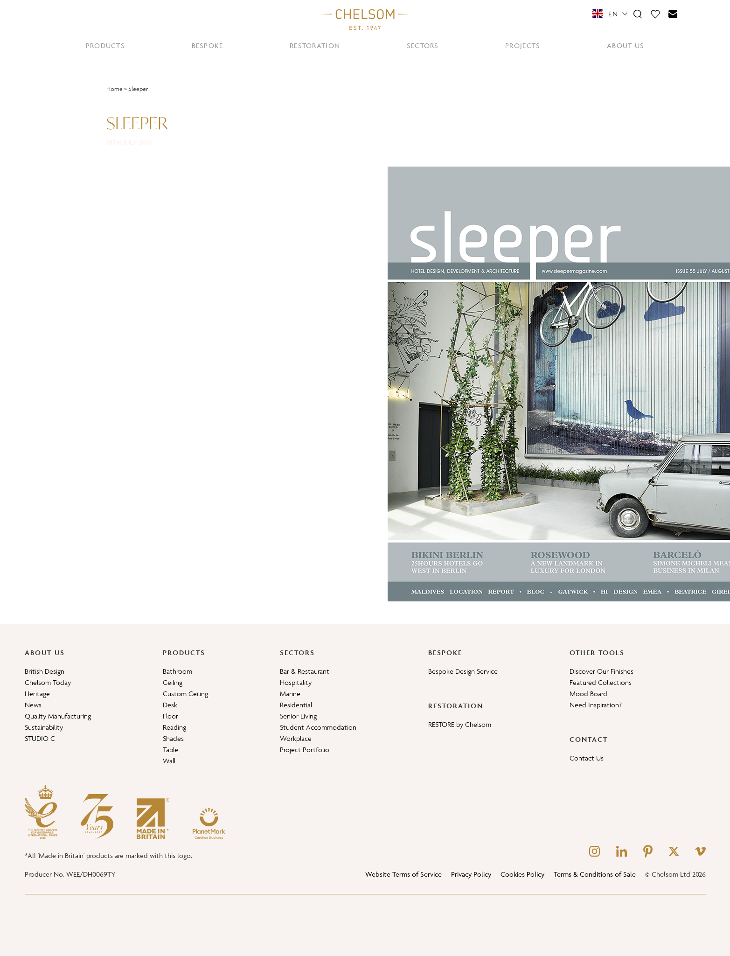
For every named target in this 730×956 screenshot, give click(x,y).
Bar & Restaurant (304, 671)
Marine (290, 693)
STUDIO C (40, 738)
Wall (169, 760)
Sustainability (44, 727)
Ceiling (172, 682)
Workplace (296, 738)
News (33, 704)
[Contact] (673, 13)
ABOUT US (625, 45)
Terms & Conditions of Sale (595, 874)
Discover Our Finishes (601, 671)
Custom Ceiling (185, 693)
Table (170, 749)
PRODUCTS (105, 45)
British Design (44, 671)
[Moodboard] (655, 13)
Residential (296, 704)
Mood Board (588, 693)
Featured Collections (601, 682)
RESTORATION (315, 45)
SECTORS (423, 45)
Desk (170, 704)
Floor (170, 716)
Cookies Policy (522, 874)
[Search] (637, 13)
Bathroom (177, 671)
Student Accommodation (318, 727)
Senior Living (298, 716)
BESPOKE (207, 45)
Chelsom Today (48, 682)
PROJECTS (522, 45)
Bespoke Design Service (463, 671)
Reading (174, 727)
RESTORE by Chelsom (459, 724)
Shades (173, 738)
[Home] (365, 19)
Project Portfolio (304, 749)
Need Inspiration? (596, 704)
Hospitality (296, 682)
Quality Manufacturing (58, 716)
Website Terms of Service (403, 874)
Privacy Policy (471, 874)
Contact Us (587, 758)
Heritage (37, 693)
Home (114, 89)
